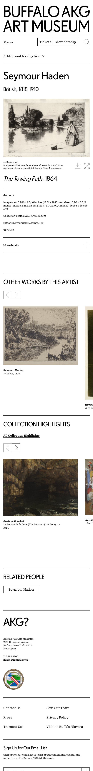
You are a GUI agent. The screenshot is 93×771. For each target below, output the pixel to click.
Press (7, 717)
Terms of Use (13, 726)
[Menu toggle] (8, 42)
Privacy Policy (57, 717)
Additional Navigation (24, 56)
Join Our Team (57, 708)
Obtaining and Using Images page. (45, 168)
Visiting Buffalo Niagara (64, 726)
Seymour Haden (36, 75)
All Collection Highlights (21, 435)
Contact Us (11, 708)
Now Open (9, 648)
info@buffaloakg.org (15, 659)
